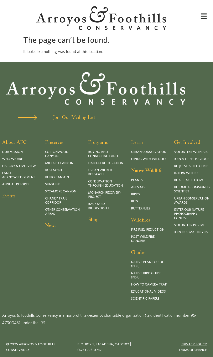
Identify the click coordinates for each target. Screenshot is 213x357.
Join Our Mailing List (74, 118)
